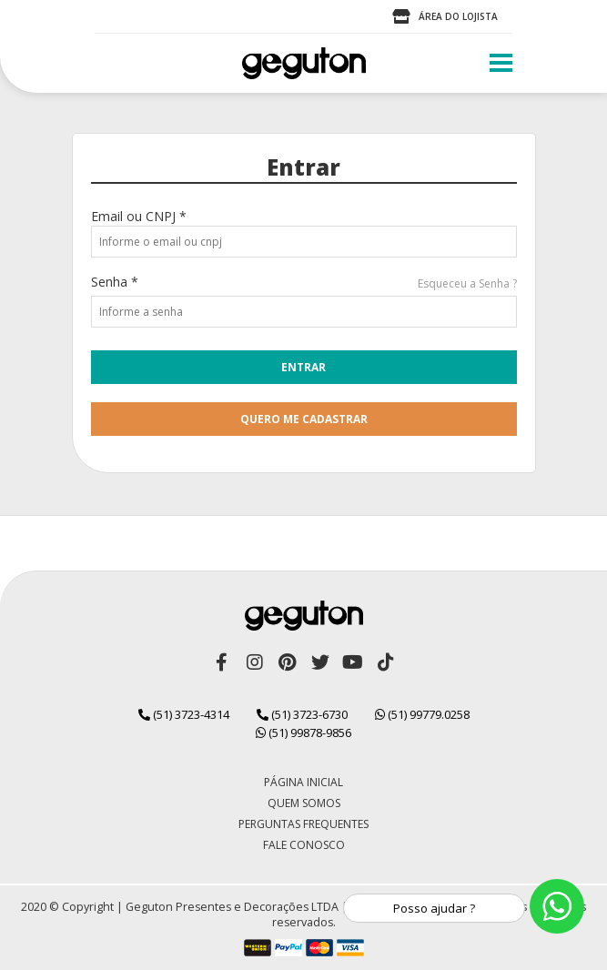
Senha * (114, 281)
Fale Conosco (304, 845)
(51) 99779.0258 (422, 714)
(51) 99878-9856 (303, 732)
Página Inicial (303, 782)
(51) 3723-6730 (302, 714)
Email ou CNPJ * (139, 216)
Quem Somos (304, 803)
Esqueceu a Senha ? (467, 283)
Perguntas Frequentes (303, 824)
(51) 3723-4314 (183, 714)
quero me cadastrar (304, 419)
